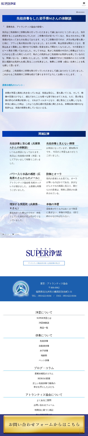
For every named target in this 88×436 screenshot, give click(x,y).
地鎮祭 (44, 355)
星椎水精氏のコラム (44, 374)
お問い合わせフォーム (44, 405)
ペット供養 (44, 360)
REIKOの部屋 (44, 378)
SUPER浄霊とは (44, 318)
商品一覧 (44, 328)
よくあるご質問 (44, 400)
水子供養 (44, 351)
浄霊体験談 (44, 323)
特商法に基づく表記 (44, 410)
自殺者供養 (44, 346)
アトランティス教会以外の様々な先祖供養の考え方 (44, 263)
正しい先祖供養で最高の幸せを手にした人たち (44, 385)
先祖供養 (44, 341)
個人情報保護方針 (44, 415)
